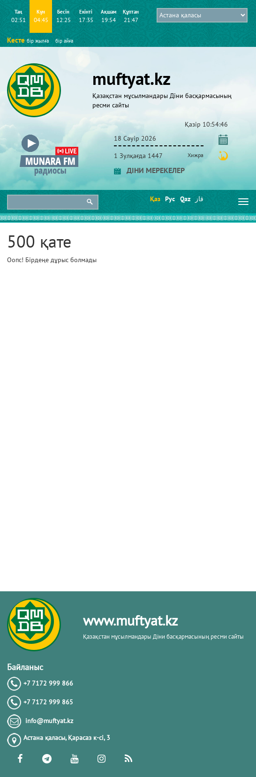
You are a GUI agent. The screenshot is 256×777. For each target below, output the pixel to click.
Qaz (184, 199)
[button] (49, 137)
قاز (199, 199)
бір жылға (38, 41)
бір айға (64, 41)
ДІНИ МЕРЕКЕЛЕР (149, 170)
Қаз (154, 199)
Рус (169, 199)
